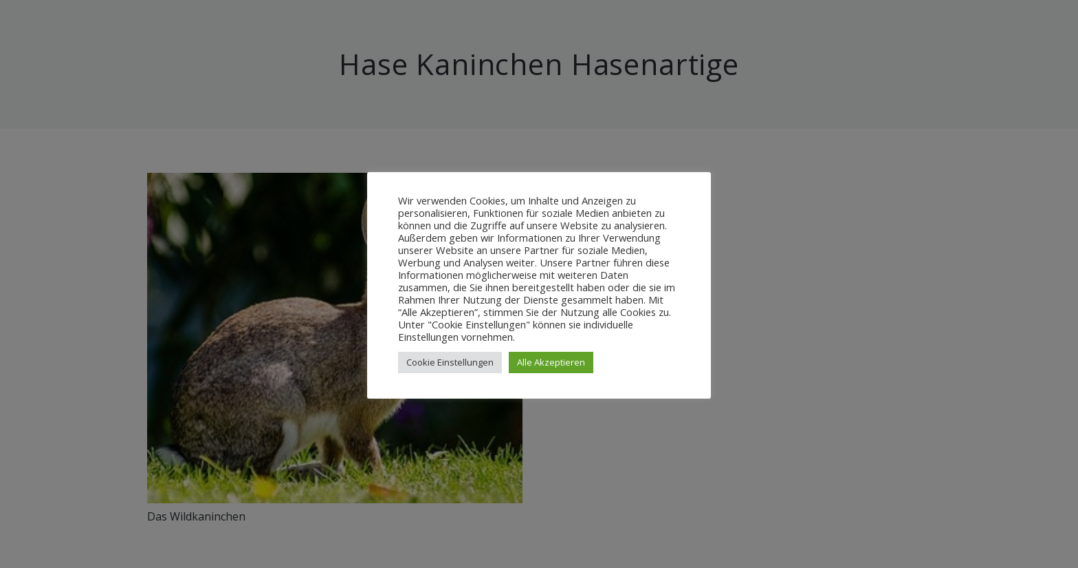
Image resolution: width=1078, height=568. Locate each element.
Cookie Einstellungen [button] (450, 362)
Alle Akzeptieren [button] (551, 362)
